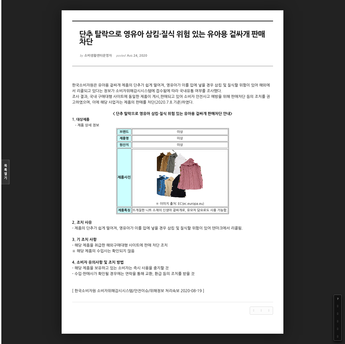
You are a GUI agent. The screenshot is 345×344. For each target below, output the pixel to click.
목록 (5, 172)
